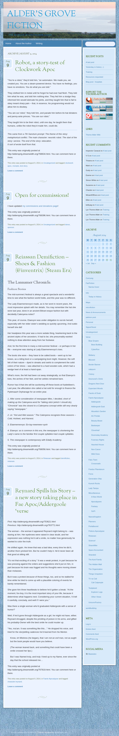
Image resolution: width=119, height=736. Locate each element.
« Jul (88, 263)
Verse (88, 337)
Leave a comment (15, 171)
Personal (89, 322)
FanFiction (90, 283)
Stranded (92, 555)
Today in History (95, 297)
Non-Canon (95, 449)
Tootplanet (93, 588)
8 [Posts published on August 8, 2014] (103, 248)
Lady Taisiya (94, 488)
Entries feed (91, 629)
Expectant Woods (96, 388)
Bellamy (92, 355)
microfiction (90, 307)
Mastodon (92, 654)
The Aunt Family (95, 560)
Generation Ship (95, 479)
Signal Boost (91, 327)
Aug (8, 62)
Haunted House (97, 445)
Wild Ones (95, 454)
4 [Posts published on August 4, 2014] (87, 248)
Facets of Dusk (95, 393)
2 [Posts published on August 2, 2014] (106, 244)
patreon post (91, 317)
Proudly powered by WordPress (23, 732)
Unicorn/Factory (95, 602)
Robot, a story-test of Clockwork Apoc (40, 66)
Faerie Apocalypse (50, 679)
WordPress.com (60, 732)
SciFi (93, 511)
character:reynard (15, 682)
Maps (88, 302)
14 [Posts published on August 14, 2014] (99, 252)
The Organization (95, 569)
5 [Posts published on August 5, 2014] (91, 248)
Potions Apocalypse (96, 531)
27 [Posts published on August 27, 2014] (95, 260)
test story (23, 166)
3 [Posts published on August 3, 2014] (110, 244)
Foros (91, 474)
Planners (92, 522)
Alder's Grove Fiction (41, 20)
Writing (39, 43)
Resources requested (94, 77)
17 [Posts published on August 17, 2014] (111, 252)
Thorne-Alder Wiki (93, 135)
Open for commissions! (42, 195)
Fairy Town (93, 460)
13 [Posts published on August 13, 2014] (95, 252)
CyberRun (95, 349)
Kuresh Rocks (94, 483)
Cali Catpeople (97, 582)
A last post (90, 62)
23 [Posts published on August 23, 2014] (107, 256)
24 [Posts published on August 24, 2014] (111, 256)
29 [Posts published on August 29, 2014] (103, 260)
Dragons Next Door (96, 384)
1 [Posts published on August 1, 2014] (103, 244)
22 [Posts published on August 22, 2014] (103, 256)
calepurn (92, 369)
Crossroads (95, 464)
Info (87, 293)
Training (89, 72)
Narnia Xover (94, 287)
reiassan (11, 461)
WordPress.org (92, 639)
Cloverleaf (95, 430)
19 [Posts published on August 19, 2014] (92, 256)
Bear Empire (94, 341)
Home (8, 43)
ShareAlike (93, 545)
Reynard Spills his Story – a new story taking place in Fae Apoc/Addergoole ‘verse (46, 501)
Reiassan (47, 458)
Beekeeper (95, 425)
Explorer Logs (96, 592)
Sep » (93, 263)
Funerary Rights (97, 440)
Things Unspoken (96, 574)
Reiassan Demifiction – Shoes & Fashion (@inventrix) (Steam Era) (43, 264)
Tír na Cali (93, 579)
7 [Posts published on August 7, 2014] (99, 248)
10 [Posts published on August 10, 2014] (111, 248)
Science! (92, 541)
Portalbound (93, 526)
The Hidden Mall (95, 564)
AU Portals (95, 416)
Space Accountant (96, 550)
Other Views (96, 597)
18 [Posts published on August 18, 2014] (88, 256)
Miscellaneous (94, 493)
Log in (88, 624)
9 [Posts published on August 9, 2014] (106, 248)
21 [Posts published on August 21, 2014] (99, 256)
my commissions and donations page (40, 206)
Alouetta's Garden (98, 411)
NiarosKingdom (95, 517)
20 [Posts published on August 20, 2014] (95, 256)
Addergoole (95, 402)
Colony (91, 374)
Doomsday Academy (99, 435)
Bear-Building (96, 345)
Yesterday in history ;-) (95, 67)
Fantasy (94, 506)
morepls (16, 166)
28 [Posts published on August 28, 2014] (99, 260)
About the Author (24, 43)
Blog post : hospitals (94, 82)
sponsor (11, 227)
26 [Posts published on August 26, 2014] (92, 260)
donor (67, 225)
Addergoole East (98, 407)
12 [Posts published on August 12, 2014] (92, 252)
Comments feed (92, 634)
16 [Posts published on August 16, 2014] (107, 252)
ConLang (89, 278)
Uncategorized (49, 163)
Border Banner (94, 365)
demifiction (65, 458)
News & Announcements (96, 312)
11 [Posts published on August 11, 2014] (88, 252)
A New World (96, 497)
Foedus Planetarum (96, 469)
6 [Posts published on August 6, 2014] (95, 248)
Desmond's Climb (96, 379)
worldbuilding (91, 608)
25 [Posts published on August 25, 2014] (88, 260)
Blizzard (92, 360)
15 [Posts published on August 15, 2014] (103, 252)
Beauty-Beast (96, 421)
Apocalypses (96, 502)
